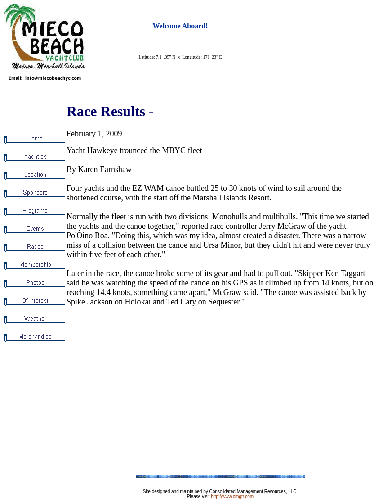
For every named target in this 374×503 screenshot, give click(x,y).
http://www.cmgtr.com (232, 496)
